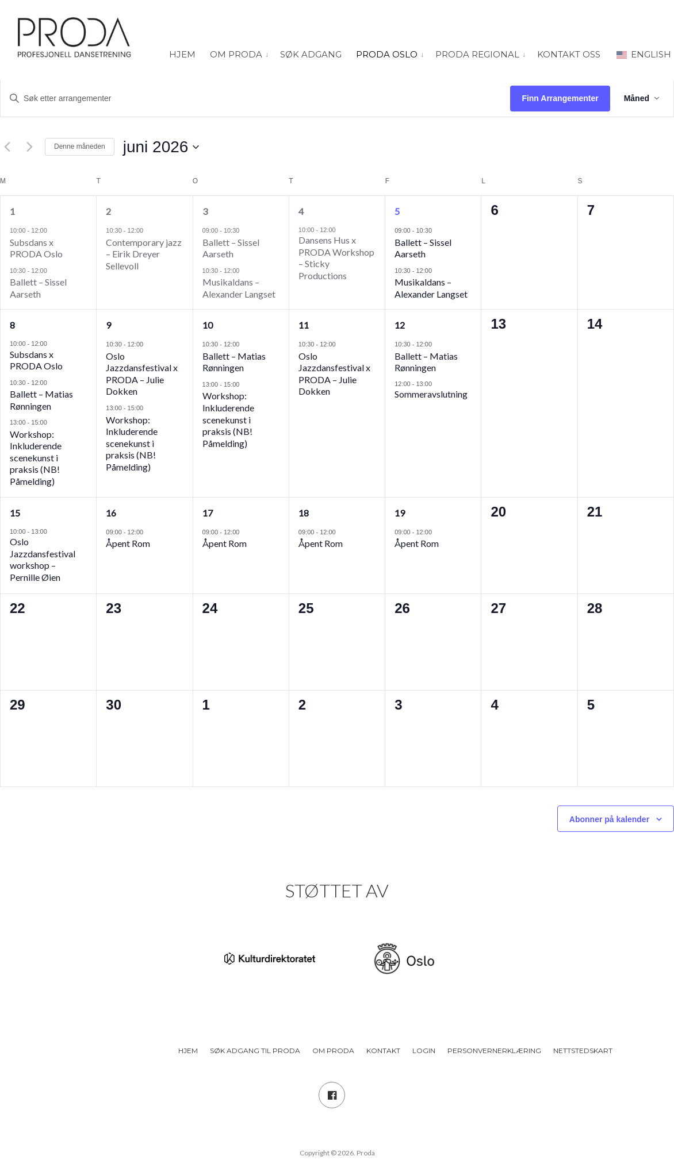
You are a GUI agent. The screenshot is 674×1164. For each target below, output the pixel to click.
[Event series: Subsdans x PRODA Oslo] (53, 230)
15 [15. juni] (15, 512)
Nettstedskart (582, 1050)
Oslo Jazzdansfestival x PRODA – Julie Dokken (142, 373)
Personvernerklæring (494, 1050)
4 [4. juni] (301, 211)
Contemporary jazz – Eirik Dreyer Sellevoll (144, 254)
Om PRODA (236, 54)
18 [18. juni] (303, 512)
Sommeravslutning (431, 393)
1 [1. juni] (12, 211)
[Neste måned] (29, 147)
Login (423, 1050)
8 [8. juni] (12, 324)
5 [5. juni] (397, 211)
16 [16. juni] (111, 512)
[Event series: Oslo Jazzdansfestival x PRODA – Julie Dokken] (149, 343)
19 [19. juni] (400, 512)
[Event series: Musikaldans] (245, 270)
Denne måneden (79, 146)
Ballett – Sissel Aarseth (38, 287)
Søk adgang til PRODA (255, 1050)
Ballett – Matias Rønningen (41, 399)
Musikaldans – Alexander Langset (238, 287)
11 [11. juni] (303, 324)
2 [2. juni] (108, 211)
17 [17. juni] (207, 512)
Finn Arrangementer (560, 98)
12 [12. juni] (400, 324)
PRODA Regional (477, 54)
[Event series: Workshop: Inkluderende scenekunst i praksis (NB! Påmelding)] (53, 422)
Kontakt (383, 1050)
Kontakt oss (568, 54)
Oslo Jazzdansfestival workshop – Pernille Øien (42, 559)
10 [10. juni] (207, 324)
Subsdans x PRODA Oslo (36, 248)
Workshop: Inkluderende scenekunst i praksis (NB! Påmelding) (36, 458)
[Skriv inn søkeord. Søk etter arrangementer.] (255, 98)
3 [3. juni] (205, 211)
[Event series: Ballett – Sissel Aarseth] (53, 270)
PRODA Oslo (387, 54)
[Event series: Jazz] (149, 230)
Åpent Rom (128, 543)
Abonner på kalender (609, 819)
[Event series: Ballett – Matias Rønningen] (53, 382)
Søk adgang (311, 54)
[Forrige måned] (7, 147)
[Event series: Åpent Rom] (149, 531)
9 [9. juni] (108, 324)
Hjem (182, 54)
